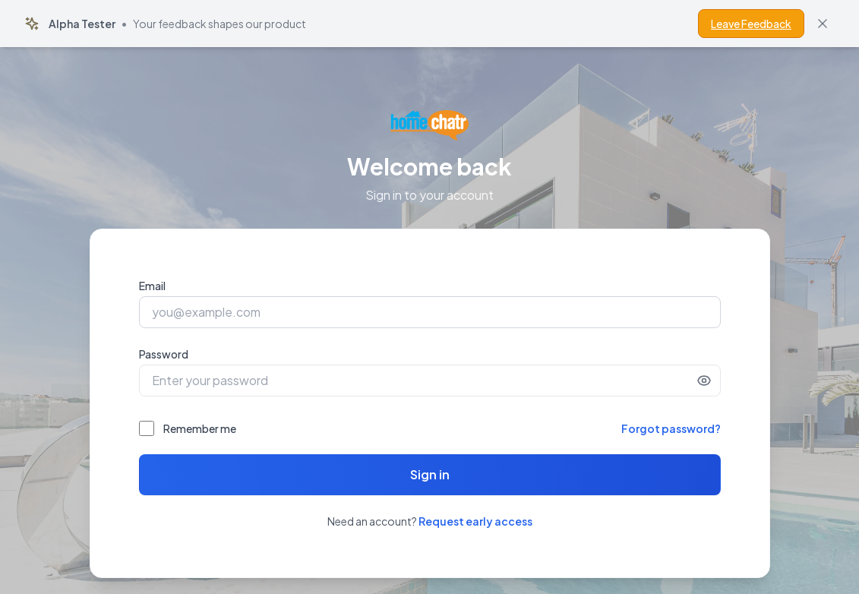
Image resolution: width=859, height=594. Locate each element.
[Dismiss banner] (822, 23)
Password (163, 354)
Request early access (475, 521)
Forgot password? (671, 428)
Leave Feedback (751, 23)
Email (152, 285)
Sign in (430, 474)
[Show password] (704, 380)
